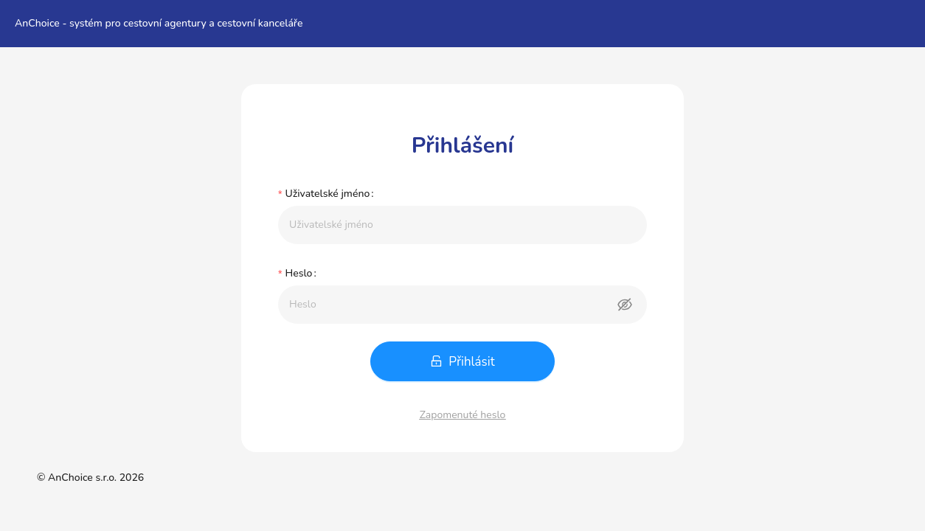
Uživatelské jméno (327, 194)
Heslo (298, 273)
